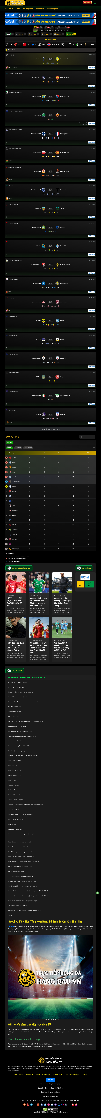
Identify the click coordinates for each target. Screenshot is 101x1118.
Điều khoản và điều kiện (14, 706)
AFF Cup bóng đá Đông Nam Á (16, 799)
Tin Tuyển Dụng (58, 1075)
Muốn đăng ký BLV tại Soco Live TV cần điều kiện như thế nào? (25, 910)
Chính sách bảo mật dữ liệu (15, 711)
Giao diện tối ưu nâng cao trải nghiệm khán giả (21, 731)
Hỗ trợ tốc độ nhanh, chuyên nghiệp (17, 751)
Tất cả (71, 34)
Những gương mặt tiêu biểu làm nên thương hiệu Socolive (23, 861)
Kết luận (10, 915)
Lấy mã (50, 1080)
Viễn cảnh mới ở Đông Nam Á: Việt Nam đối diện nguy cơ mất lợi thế (61, 646)
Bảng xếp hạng (12, 824)
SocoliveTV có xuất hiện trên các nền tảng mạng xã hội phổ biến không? (28, 891)
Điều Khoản (29, 1075)
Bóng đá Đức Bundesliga (15, 775)
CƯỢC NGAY (90, 584)
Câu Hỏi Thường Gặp (72, 1075)
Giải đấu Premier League (14, 760)
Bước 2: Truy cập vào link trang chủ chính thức (21, 852)
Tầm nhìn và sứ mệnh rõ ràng (16, 687)
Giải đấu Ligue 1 (12, 780)
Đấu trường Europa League (15, 790)
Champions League (13, 785)
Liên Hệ (84, 1075)
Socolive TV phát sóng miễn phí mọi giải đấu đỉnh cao (23, 755)
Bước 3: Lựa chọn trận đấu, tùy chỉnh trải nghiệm (21, 856)
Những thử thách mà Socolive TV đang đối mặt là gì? (22, 900)
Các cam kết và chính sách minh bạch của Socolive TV (23, 702)
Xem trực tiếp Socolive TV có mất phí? (18, 905)
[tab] (35, 29)
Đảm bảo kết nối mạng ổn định (16, 871)
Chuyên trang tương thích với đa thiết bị (19, 746)
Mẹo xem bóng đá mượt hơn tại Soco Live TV (20, 866)
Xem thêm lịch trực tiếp (50, 429)
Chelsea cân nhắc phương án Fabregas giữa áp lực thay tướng (62, 602)
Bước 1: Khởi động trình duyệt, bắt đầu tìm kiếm (21, 847)
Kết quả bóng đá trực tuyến (15, 829)
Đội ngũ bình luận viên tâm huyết (17, 726)
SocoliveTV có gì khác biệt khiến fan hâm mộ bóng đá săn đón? (25, 721)
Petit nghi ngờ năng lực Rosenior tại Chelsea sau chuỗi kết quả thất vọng (15, 646)
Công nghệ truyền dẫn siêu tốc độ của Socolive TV (22, 736)
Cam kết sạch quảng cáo (15, 741)
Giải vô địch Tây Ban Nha (14, 770)
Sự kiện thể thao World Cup (15, 795)
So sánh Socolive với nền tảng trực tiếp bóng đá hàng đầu (24, 834)
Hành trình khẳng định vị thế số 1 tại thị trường (20, 692)
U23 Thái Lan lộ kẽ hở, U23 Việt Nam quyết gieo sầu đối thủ (14, 602)
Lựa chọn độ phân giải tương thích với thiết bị (20, 876)
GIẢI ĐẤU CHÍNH (50, 39)
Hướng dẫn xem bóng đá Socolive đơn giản (19, 842)
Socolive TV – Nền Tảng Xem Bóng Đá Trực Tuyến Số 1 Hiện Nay (26, 677)
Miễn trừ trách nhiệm (13, 716)
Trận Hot (21, 34)
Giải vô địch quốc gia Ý (14, 765)
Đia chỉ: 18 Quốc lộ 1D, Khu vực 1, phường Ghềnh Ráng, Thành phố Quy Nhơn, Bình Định (53, 1100)
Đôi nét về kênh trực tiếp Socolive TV (18, 682)
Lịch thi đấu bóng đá (13, 809)
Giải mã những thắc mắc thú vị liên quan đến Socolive (22, 886)
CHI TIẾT (80, 584)
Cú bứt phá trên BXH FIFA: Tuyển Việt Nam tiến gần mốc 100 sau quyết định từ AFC (38, 648)
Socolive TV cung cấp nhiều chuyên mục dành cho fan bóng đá (25, 804)
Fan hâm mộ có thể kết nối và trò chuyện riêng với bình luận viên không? (28, 896)
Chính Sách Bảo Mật (43, 1075)
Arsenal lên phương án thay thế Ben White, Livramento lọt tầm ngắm (38, 602)
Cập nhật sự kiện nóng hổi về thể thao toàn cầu (21, 814)
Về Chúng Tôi (18, 1075)
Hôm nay (47, 34)
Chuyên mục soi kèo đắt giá (15, 819)
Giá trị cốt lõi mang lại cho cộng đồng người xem (21, 697)
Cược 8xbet (87, 3)
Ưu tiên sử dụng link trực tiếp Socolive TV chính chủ (22, 881)
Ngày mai (59, 34)
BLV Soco (34, 34)
